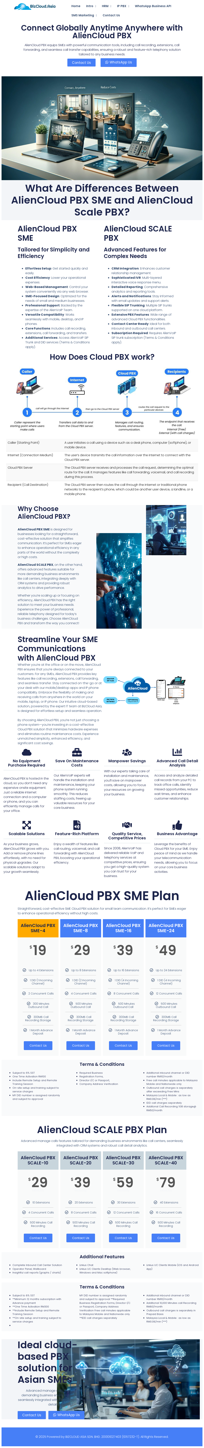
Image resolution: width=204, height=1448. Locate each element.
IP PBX (123, 6)
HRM (106, 6)
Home (75, 6)
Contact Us (111, 15)
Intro (91, 6)
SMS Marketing (84, 15)
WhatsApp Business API (153, 6)
